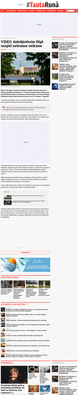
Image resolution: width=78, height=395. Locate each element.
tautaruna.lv (3, 49)
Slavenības (11, 11)
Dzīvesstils (22, 11)
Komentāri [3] (25, 252)
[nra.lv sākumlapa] (20, 4)
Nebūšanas (40, 11)
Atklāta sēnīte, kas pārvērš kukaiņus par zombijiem (22, 351)
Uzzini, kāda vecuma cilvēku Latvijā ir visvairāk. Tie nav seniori (28, 195)
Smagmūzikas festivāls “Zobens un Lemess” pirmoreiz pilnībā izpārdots (67, 86)
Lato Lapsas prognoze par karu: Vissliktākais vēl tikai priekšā (26, 330)
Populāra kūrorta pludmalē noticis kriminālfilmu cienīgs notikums (27, 340)
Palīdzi (60, 11)
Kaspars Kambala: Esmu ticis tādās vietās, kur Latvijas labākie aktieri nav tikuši (26, 315)
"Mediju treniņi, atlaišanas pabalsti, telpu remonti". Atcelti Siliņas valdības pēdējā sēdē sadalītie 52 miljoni (68, 67)
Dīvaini (32, 11)
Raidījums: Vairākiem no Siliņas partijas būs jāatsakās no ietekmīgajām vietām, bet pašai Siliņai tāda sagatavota (68, 57)
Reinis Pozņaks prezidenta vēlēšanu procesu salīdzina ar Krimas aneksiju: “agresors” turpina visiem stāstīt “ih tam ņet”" (27, 355)
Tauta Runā (6, 38)
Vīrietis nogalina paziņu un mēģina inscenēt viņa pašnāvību (6, 292)
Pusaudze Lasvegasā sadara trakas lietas (32, 376)
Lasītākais (58, 39)
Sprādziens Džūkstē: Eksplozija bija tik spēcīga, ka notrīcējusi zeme (27, 345)
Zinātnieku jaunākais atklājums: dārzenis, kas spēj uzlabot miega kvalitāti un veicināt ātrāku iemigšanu (27, 310)
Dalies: (19, 248)
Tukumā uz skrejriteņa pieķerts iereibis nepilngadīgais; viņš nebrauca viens (31, 293)
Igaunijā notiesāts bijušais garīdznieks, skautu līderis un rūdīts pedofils (44, 378)
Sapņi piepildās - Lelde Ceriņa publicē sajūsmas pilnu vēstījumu (26, 320)
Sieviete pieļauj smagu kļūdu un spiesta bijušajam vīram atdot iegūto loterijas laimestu (28, 325)
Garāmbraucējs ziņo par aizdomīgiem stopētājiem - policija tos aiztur (44, 292)
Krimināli (51, 11)
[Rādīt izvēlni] (1, 10)
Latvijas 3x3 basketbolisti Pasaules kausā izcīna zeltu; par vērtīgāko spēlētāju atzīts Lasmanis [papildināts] (28, 201)
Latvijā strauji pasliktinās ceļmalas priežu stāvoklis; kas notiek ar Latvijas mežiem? (66, 77)
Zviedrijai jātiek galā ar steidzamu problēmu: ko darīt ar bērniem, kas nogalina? (13, 389)
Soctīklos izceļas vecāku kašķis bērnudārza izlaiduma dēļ (24, 335)
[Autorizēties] (76, 10)
